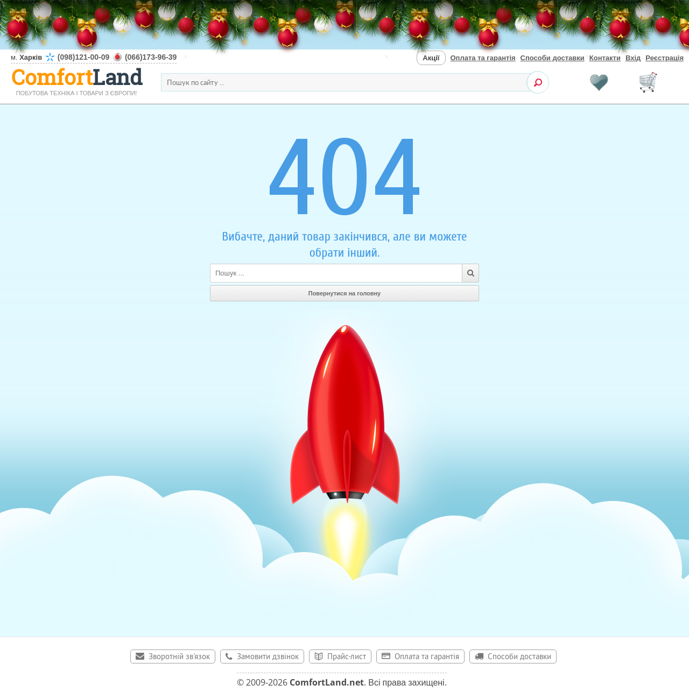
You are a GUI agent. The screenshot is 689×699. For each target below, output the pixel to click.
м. (94, 57)
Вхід (633, 58)
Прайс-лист (346, 657)
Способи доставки (553, 58)
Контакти (605, 58)
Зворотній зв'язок (179, 657)
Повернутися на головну (344, 293)
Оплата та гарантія (483, 58)
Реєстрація (664, 58)
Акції (431, 58)
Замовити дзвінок (268, 657)
